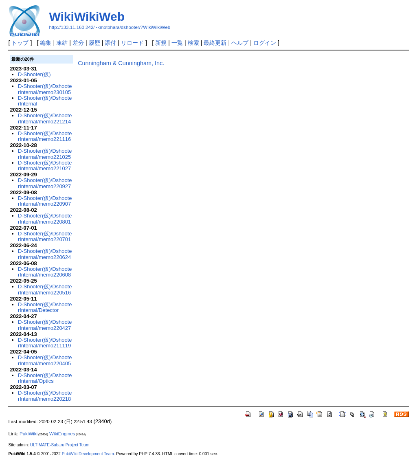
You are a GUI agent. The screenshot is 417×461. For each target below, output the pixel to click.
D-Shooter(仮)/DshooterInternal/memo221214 (45, 118)
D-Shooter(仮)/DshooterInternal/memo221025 (45, 154)
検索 (193, 43)
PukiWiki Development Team (88, 454)
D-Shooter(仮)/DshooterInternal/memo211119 (45, 343)
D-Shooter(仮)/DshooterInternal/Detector (45, 307)
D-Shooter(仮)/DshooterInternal (45, 101)
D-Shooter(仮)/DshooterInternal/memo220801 (45, 218)
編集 (45, 43)
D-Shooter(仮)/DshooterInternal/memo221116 (45, 136)
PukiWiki (28, 433)
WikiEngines (62, 433)
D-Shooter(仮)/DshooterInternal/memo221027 (45, 165)
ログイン (264, 43)
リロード (132, 43)
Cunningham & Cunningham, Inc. (121, 63)
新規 (161, 43)
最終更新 (215, 43)
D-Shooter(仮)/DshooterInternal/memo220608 (45, 272)
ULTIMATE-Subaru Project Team (60, 445)
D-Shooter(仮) (34, 74)
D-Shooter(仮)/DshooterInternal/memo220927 (45, 183)
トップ (20, 43)
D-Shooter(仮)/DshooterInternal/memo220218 (45, 396)
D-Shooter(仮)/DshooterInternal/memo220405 (45, 360)
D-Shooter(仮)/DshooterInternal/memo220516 (45, 289)
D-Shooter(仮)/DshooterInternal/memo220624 (45, 254)
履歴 (94, 43)
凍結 (62, 43)
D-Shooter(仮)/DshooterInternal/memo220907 (45, 201)
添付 (110, 43)
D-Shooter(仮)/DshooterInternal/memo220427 (45, 325)
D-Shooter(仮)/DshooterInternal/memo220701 (45, 236)
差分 (78, 43)
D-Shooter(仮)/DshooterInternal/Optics (45, 378)
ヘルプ (239, 43)
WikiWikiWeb (87, 16)
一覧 (177, 43)
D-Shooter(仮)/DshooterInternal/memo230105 (45, 89)
